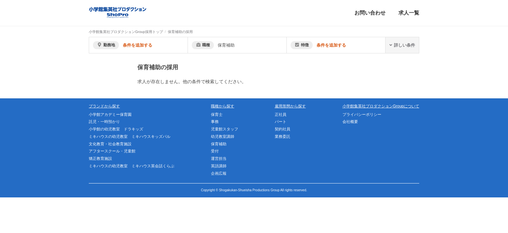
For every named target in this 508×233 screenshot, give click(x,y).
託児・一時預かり (104, 121)
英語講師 (218, 166)
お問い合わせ (370, 13)
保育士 (217, 114)
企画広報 (218, 173)
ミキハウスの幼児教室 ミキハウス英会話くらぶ (131, 166)
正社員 (280, 114)
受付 (215, 151)
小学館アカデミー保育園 (110, 114)
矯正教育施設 (100, 158)
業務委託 (282, 136)
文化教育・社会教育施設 (110, 144)
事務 (215, 121)
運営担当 (218, 158)
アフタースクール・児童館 (112, 151)
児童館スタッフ (224, 129)
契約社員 (282, 129)
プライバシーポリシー (361, 114)
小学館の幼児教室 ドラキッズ (116, 129)
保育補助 (218, 144)
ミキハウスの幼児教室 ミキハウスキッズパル (129, 136)
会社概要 (350, 121)
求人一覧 (408, 13)
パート (280, 121)
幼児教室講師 (222, 136)
